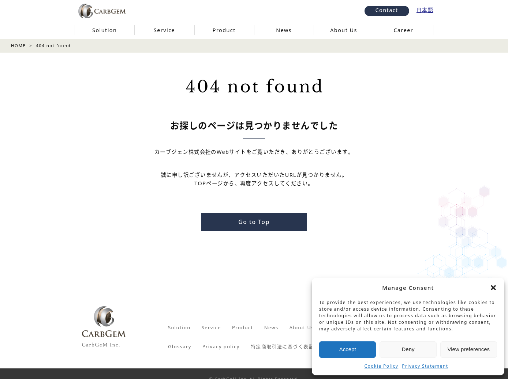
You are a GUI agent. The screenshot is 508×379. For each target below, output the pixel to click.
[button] (493, 287)
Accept (347, 349)
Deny (407, 349)
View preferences (469, 349)
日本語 (425, 10)
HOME (18, 45)
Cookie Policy (382, 366)
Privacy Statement (425, 366)
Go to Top (253, 222)
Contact (387, 10)
